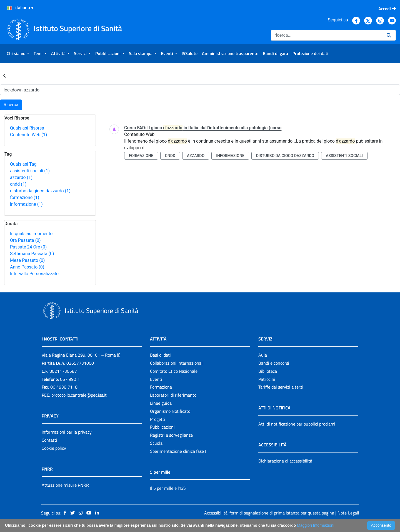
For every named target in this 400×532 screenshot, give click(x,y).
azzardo (21, 177)
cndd (18, 184)
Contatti (49, 440)
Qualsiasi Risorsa (27, 128)
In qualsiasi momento (31, 233)
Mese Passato (27, 260)
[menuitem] (17, 53)
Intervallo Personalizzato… (36, 273)
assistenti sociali (30, 170)
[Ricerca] (326, 35)
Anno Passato (27, 267)
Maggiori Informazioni (315, 525)
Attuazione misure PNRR (65, 485)
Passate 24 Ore (28, 247)
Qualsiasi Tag (23, 164)
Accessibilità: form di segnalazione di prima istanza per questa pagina (269, 512)
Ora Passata (25, 240)
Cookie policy (54, 448)
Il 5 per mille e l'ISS (168, 488)
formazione (24, 197)
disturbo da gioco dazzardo (40, 190)
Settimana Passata (32, 253)
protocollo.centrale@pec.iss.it (79, 395)
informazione (26, 204)
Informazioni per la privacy (67, 432)
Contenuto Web (28, 134)
